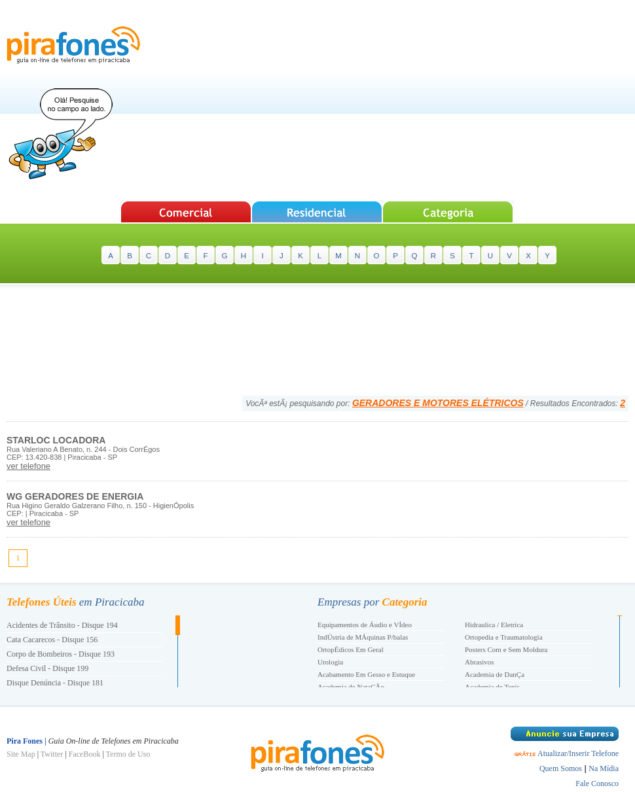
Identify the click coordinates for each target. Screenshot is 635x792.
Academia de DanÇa (494, 674)
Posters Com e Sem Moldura (506, 649)
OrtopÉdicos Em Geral (351, 649)
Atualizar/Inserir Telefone (578, 753)
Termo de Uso (128, 754)
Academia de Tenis (492, 687)
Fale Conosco (597, 783)
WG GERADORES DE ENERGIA (75, 496)
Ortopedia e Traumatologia (504, 637)
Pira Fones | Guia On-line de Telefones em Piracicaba (73, 44)
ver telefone (28, 466)
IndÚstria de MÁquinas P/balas (363, 637)
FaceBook (85, 754)
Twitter (52, 754)
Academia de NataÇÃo (351, 687)
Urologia (330, 662)
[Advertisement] (390, 101)
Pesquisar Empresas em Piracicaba (185, 211)
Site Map (21, 754)
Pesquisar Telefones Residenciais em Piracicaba (317, 211)
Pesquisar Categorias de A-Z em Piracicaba (449, 211)
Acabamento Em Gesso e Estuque (366, 674)
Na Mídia (604, 768)
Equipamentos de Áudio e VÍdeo (365, 624)
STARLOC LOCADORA (56, 440)
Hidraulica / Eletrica (494, 624)
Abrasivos (479, 662)
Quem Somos (560, 768)
